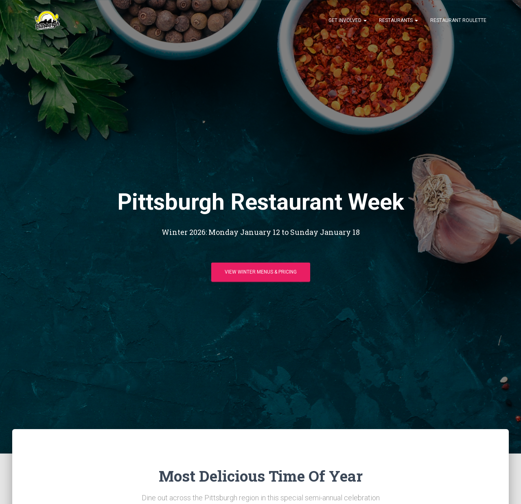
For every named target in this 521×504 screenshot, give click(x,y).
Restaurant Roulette (458, 20)
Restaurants (398, 20)
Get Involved (347, 20)
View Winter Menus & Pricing (261, 272)
